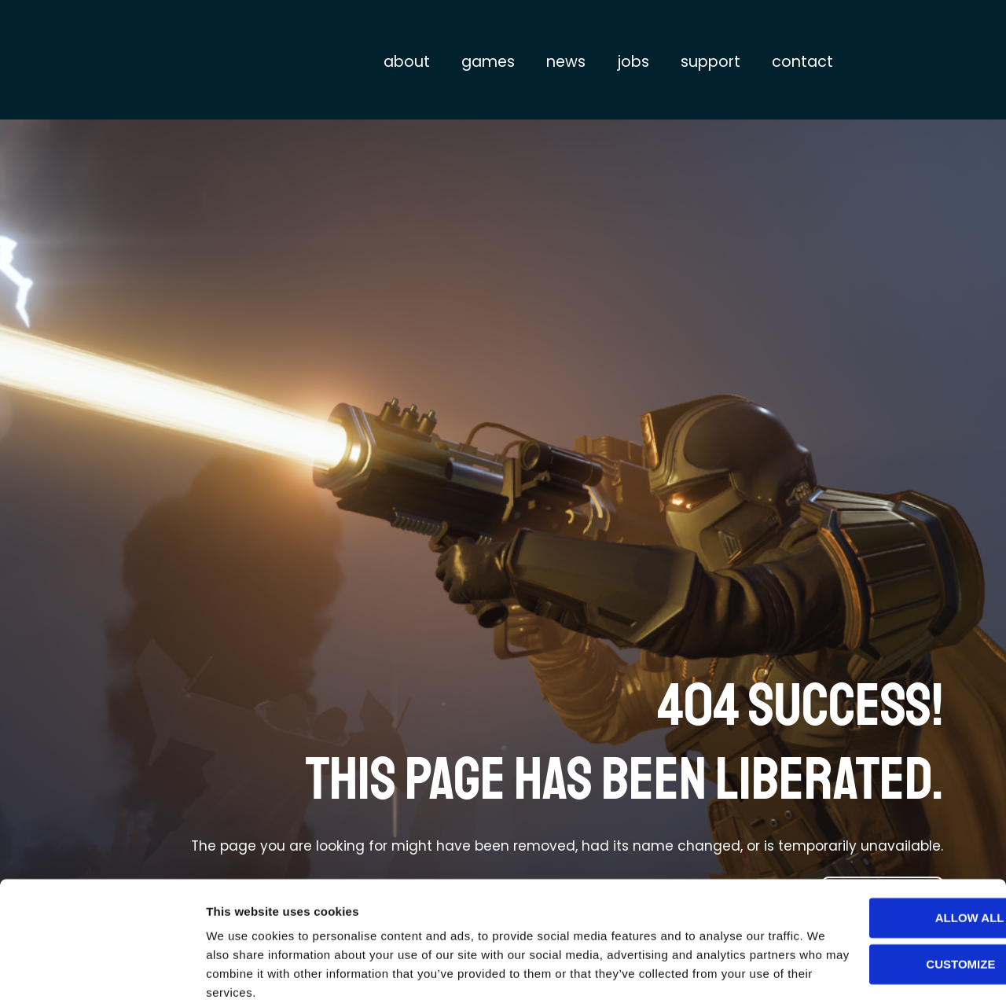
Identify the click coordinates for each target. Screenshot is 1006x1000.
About (407, 61)
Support (710, 61)
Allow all (874, 851)
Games (488, 61)
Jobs (633, 61)
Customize (876, 896)
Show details (242, 969)
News (566, 61)
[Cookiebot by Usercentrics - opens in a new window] (102, 969)
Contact (802, 61)
